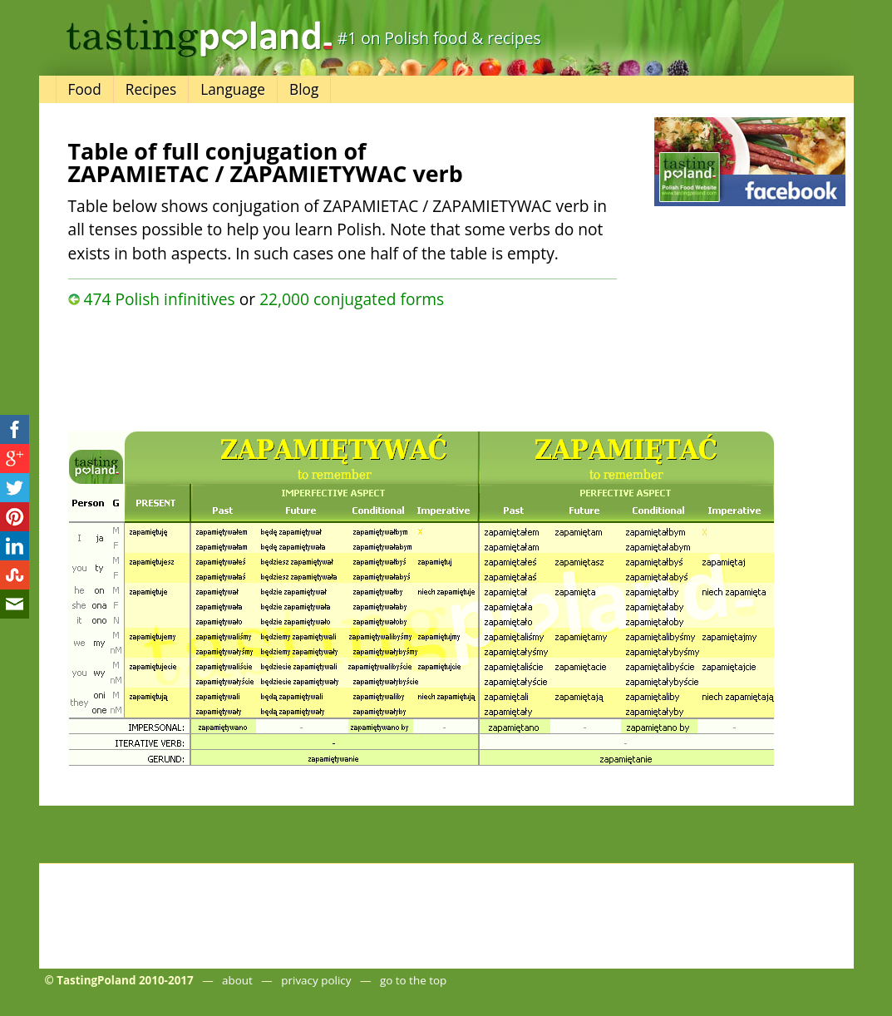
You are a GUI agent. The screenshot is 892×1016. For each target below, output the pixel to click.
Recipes (151, 89)
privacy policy (316, 980)
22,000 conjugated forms (351, 299)
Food (84, 89)
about (237, 980)
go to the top (413, 980)
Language (232, 89)
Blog (303, 89)
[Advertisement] (342, 365)
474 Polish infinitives (158, 299)
